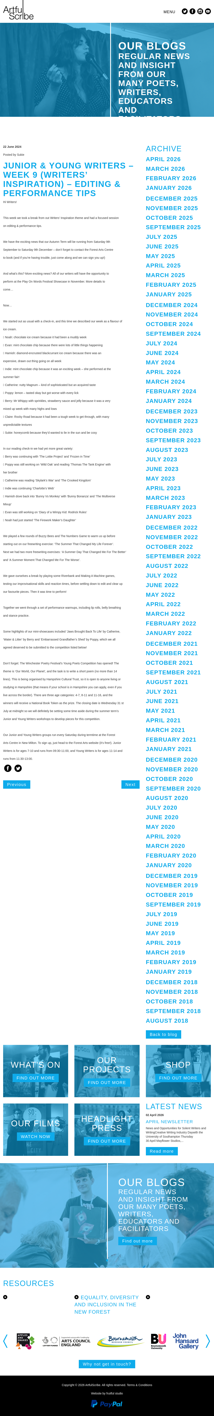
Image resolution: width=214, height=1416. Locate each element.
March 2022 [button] (165, 614)
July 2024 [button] (161, 343)
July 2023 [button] (161, 459)
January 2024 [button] (169, 401)
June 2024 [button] (162, 353)
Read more (162, 1151)
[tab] (178, 159)
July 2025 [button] (161, 237)
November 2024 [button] (172, 314)
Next (130, 784)
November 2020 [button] (172, 769)
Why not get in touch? (107, 1364)
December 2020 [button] (172, 759)
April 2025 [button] (163, 265)
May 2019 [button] (160, 933)
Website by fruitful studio (107, 1393)
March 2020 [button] (165, 846)
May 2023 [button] (160, 478)
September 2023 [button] (173, 440)
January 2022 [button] (169, 633)
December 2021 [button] (172, 643)
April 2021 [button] (163, 720)
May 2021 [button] (160, 710)
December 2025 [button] (172, 198)
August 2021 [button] (167, 682)
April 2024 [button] (163, 372)
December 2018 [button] (172, 982)
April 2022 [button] (163, 604)
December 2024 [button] (172, 305)
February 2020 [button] (171, 855)
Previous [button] (5, 1341)
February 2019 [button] (171, 962)
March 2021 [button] (165, 730)
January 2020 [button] (169, 865)
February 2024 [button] (171, 391)
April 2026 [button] (163, 159)
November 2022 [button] (172, 537)
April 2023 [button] (163, 488)
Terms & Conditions (139, 1385)
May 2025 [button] (160, 256)
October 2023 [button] (169, 430)
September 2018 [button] (173, 1011)
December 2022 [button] (172, 527)
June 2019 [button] (162, 924)
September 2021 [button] (173, 672)
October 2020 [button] (169, 779)
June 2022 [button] (162, 585)
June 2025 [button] (162, 246)
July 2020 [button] (161, 807)
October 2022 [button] (169, 547)
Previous (16, 784)
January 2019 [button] (169, 971)
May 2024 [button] (160, 362)
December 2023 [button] (172, 411)
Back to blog (163, 1034)
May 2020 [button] (160, 827)
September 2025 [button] (173, 227)
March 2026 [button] (165, 169)
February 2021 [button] (171, 739)
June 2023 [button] (162, 469)
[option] (34, 1341)
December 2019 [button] (172, 876)
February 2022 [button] (171, 623)
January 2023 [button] (169, 517)
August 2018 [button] (167, 1020)
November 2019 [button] (172, 885)
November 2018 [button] (172, 992)
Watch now (36, 1136)
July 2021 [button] (161, 691)
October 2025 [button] (169, 218)
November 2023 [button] (172, 421)
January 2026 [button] (169, 188)
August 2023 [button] (167, 450)
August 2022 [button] (167, 566)
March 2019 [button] (165, 952)
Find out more (36, 1078)
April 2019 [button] (163, 943)
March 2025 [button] (165, 275)
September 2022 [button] (173, 556)
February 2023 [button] (171, 507)
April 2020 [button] (163, 836)
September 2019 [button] (173, 904)
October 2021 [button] (169, 663)
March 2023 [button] (165, 498)
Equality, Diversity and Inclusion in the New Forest (106, 1305)
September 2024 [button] (173, 334)
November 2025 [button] (172, 208)
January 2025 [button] (169, 294)
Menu (169, 12)
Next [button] (208, 1341)
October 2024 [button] (169, 324)
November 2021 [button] (172, 653)
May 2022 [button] (160, 595)
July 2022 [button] (161, 575)
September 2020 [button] (173, 788)
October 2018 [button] (169, 1001)
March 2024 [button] (165, 381)
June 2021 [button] (162, 701)
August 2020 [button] (167, 798)
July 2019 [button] (161, 914)
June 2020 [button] (162, 817)
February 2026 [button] (171, 178)
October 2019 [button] (169, 895)
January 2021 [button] (169, 749)
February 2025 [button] (171, 285)
